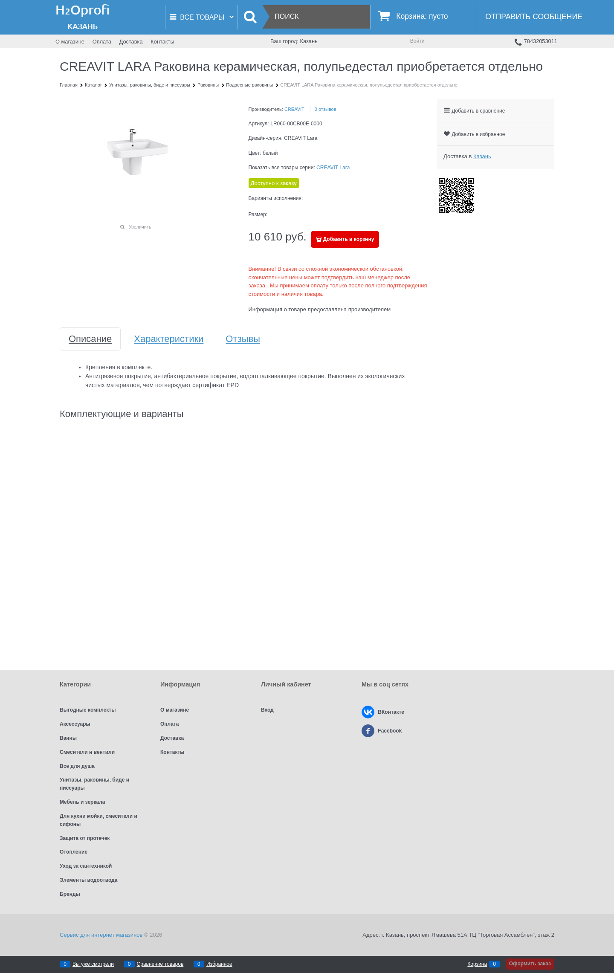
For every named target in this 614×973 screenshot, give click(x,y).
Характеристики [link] (168, 339)
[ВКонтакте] (368, 712)
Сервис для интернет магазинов (101, 935)
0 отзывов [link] (325, 109)
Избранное (219, 964)
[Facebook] (368, 730)
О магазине (69, 41)
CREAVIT (294, 109)
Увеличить (140, 226)
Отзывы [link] (243, 339)
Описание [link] (90, 339)
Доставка (131, 41)
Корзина (477, 964)
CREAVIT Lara (333, 168)
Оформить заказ (530, 964)
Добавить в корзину (348, 239)
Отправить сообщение (533, 16)
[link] (482, 156)
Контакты (162, 41)
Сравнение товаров (160, 964)
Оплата (102, 41)
